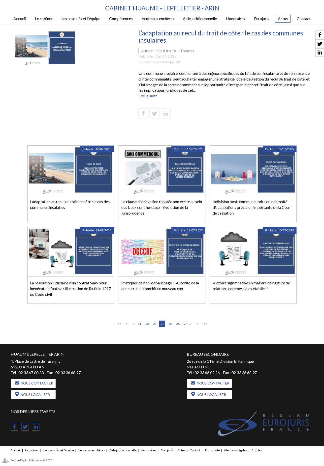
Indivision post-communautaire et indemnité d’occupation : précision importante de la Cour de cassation (251, 207)
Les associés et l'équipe (80, 18)
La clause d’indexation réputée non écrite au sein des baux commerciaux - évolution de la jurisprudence (161, 207)
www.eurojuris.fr (167, 62)
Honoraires (235, 18)
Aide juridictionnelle (200, 18)
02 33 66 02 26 (207, 372)
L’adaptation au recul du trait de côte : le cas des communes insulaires (70, 204)
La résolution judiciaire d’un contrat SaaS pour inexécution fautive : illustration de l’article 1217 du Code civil (70, 288)
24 (162, 324)
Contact (304, 18)
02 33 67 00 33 (31, 372)
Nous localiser (35, 395)
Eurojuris (261, 18)
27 (185, 324)
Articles (257, 450)
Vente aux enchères (158, 18)
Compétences (121, 18)
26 (178, 324)
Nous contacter (37, 383)
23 (155, 324)
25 (170, 324)
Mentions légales (235, 450)
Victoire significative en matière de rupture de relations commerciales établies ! (251, 285)
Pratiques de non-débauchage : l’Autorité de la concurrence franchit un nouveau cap (160, 285)
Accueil (19, 18)
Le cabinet (44, 18)
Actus (283, 18)
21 (139, 324)
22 (147, 324)
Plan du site (212, 450)
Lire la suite (148, 96)
